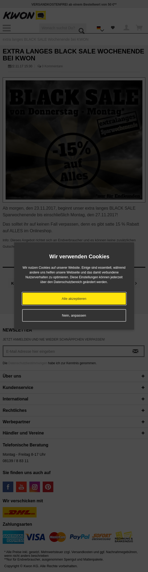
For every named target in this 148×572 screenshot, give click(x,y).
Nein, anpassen (74, 315)
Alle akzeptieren (74, 299)
